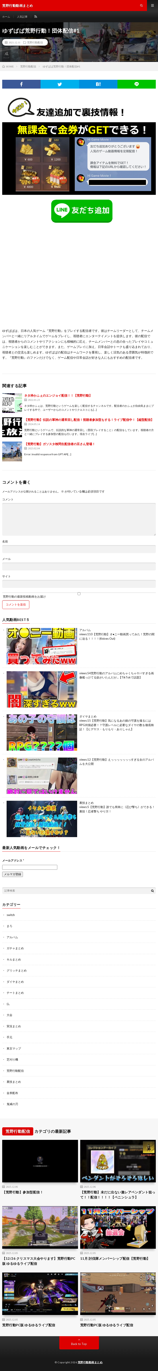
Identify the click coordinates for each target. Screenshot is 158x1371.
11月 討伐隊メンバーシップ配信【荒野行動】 (115, 1258)
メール (6, 558)
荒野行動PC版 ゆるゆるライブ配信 (28, 1325)
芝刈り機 (12, 1059)
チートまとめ (15, 992)
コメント (8, 499)
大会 (9, 1015)
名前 (5, 541)
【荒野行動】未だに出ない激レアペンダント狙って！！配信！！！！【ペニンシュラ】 (117, 1194)
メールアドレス (13, 860)
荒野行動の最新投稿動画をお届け (79, 595)
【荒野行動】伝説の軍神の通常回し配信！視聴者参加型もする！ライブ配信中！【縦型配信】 (89, 420)
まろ (9, 926)
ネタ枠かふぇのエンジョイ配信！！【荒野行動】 (58, 395)
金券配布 (12, 1093)
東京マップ (14, 1048)
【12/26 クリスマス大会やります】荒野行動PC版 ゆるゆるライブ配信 (38, 1260)
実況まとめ (14, 1026)
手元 (9, 1037)
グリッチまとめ (17, 970)
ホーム (6, 16)
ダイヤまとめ (88, 716)
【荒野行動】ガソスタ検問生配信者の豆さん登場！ (59, 444)
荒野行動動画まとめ (90, 1362)
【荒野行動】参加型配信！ (22, 1192)
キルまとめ (14, 959)
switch (11, 915)
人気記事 (22, 16)
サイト (6, 576)
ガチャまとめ (15, 948)
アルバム (85, 630)
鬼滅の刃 (12, 1104)
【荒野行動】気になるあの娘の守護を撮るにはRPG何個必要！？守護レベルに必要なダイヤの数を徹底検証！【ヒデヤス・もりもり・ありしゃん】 (116, 725)
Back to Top (79, 1344)
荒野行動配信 (35, 42)
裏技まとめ (86, 802)
